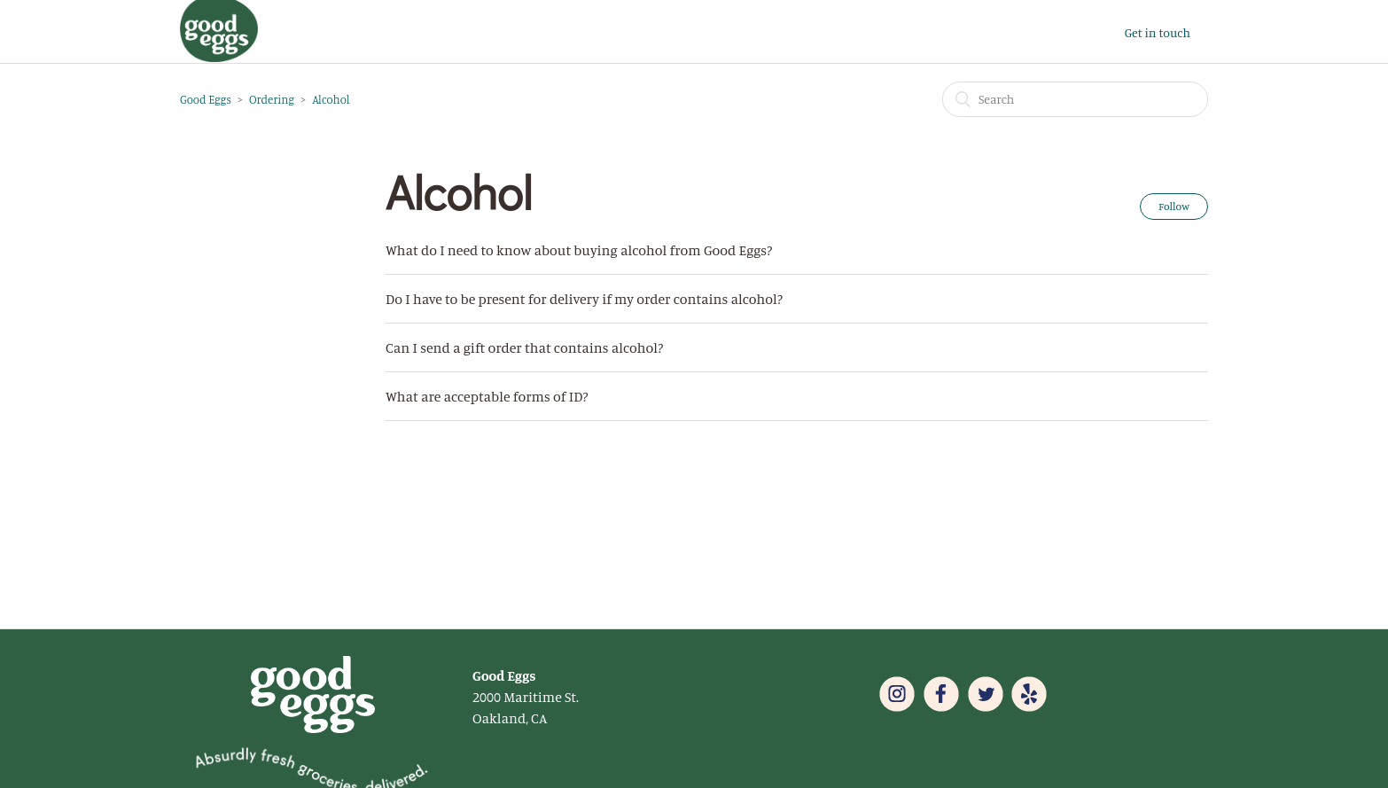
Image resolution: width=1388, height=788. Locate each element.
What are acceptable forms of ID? (487, 396)
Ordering (271, 99)
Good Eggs (205, 99)
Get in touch (1157, 32)
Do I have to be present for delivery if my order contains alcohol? (584, 299)
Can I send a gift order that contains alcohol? (524, 347)
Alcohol (330, 99)
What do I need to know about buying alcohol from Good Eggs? (579, 250)
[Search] (1075, 99)
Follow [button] (1173, 206)
